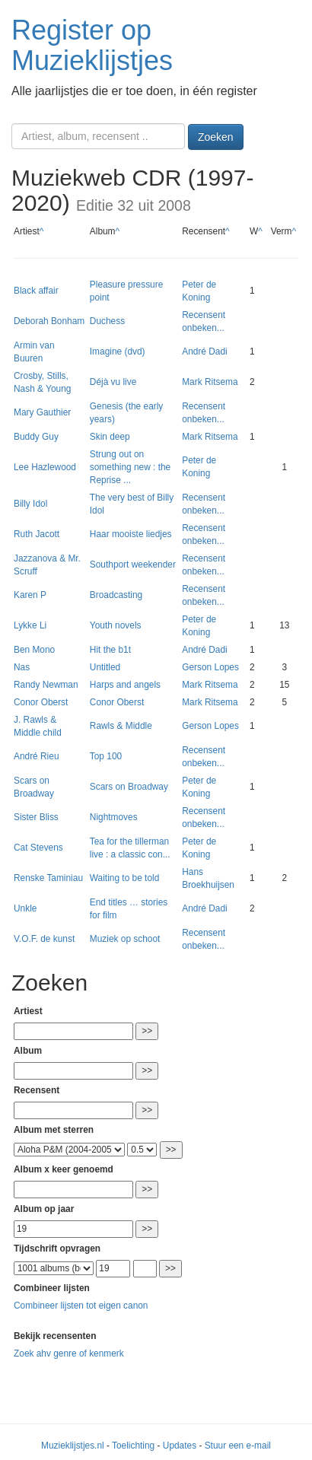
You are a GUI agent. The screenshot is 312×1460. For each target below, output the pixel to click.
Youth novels (116, 625)
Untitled (105, 667)
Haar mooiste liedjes (131, 534)
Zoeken (216, 137)
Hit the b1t (110, 649)
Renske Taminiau (48, 878)
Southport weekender (133, 564)
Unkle (25, 908)
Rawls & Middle (121, 725)
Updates (179, 1445)
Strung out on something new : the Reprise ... (130, 467)
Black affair (36, 290)
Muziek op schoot (125, 939)
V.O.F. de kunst (44, 939)
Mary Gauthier (42, 412)
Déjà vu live (113, 382)
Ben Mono (34, 649)
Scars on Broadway (129, 786)
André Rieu (36, 756)
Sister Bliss (36, 817)
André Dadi (205, 351)
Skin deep (110, 436)
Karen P (30, 595)
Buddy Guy (36, 436)
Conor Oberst (41, 702)
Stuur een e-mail (238, 1445)
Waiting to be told (124, 878)
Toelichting (133, 1445)
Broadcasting (116, 595)
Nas (22, 667)
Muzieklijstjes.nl (72, 1445)
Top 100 (106, 756)
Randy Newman (46, 684)
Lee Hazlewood (45, 467)
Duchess (107, 321)
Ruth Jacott (36, 534)
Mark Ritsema (209, 382)
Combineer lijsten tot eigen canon (81, 1305)
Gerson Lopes (210, 667)
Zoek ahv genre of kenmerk (69, 1353)
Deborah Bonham (49, 321)
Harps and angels (125, 684)
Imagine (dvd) (117, 351)
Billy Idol (30, 503)
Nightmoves (114, 817)
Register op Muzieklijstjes (92, 45)
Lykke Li (30, 625)
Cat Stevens (38, 847)
